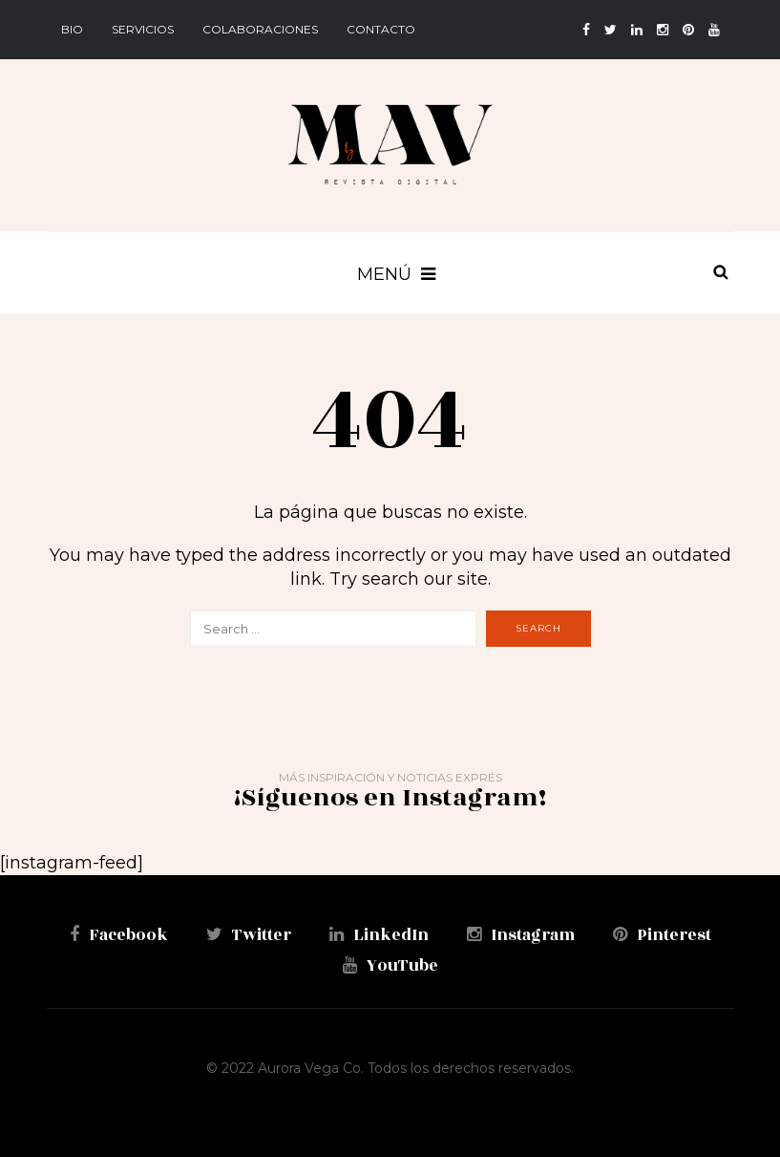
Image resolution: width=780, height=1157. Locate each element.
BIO (72, 29)
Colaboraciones (260, 29)
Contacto (381, 29)
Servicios (143, 29)
